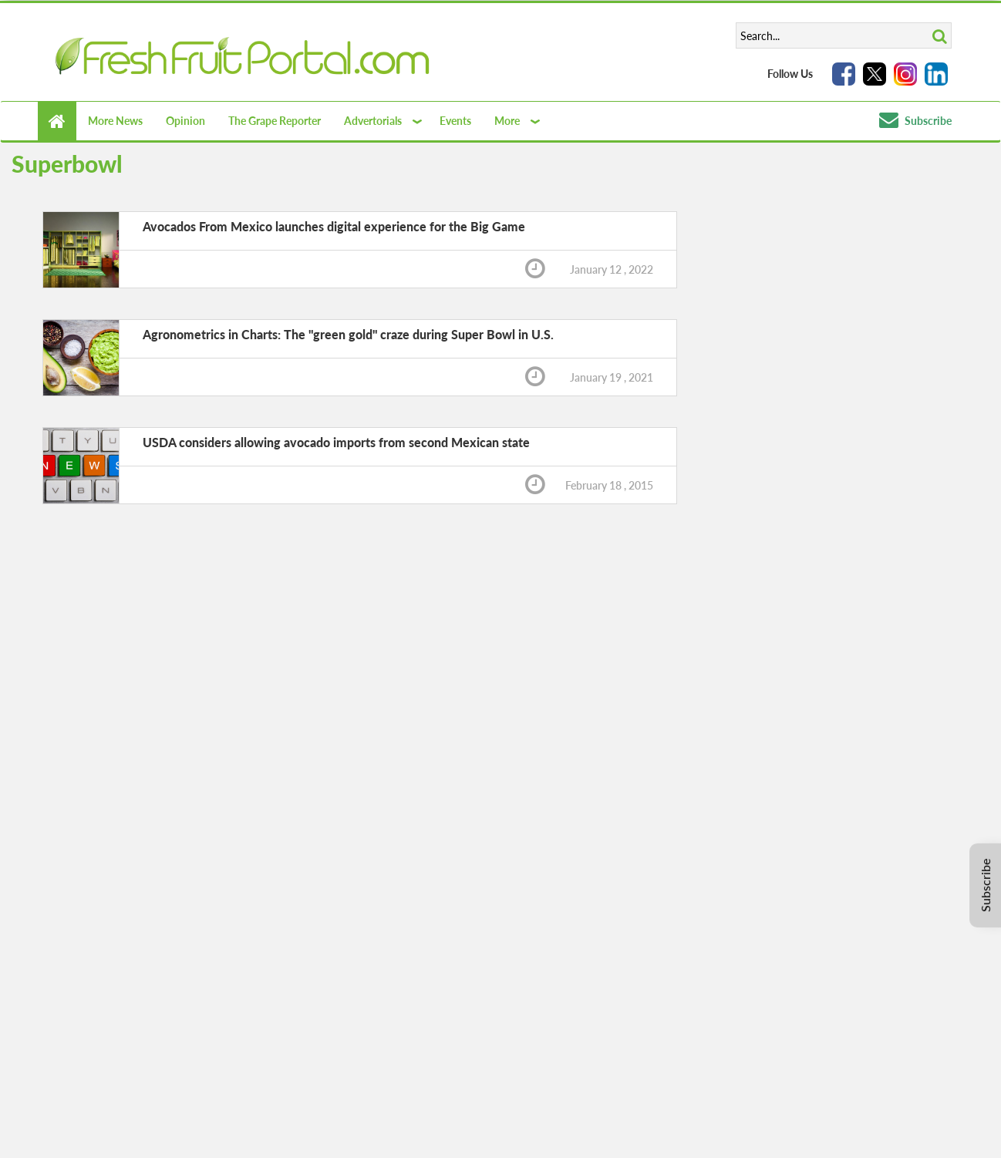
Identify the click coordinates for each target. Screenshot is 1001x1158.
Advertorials (373, 120)
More (507, 120)
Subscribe (915, 120)
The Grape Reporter (274, 120)
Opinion (185, 120)
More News (115, 120)
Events (455, 120)
